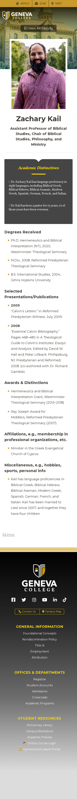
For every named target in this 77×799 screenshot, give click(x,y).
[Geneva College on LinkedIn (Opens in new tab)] (55, 601)
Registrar (39, 679)
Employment (39, 651)
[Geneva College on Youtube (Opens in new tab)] (44, 601)
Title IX (40, 645)
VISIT (56, 3)
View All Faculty (38, 28)
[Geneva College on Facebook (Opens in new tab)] (13, 601)
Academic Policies (39, 737)
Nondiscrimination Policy (39, 639)
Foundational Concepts (39, 633)
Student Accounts (40, 685)
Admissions (39, 691)
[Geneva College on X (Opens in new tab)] (24, 601)
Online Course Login (39, 743)
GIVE (40, 3)
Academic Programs (40, 703)
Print (8, 535)
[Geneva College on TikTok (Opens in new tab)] (65, 601)
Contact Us (27, 611)
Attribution (39, 657)
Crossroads (39, 697)
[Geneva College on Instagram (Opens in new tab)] (34, 601)
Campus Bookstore (39, 731)
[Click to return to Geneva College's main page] (17, 19)
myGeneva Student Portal (39, 749)
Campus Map (51, 611)
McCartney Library (40, 725)
